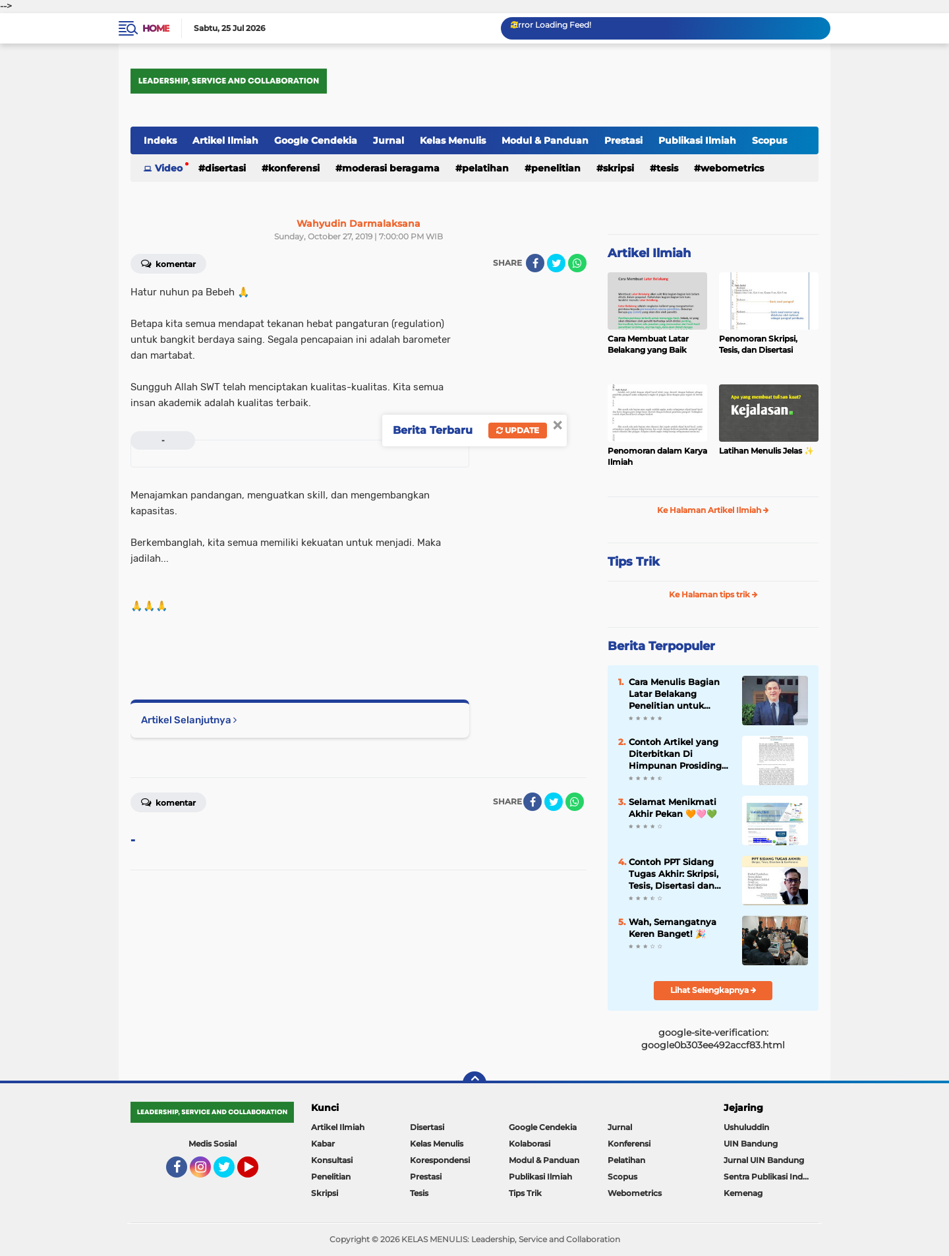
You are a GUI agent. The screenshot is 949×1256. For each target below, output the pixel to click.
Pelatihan (485, 168)
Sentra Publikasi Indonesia (771, 1176)
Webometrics (732, 168)
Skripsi (618, 168)
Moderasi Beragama (391, 168)
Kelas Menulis (453, 140)
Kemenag (743, 1193)
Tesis (667, 168)
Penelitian (556, 168)
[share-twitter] (556, 263)
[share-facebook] (535, 263)
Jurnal (388, 140)
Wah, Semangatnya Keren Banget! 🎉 (672, 927)
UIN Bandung (751, 1144)
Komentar (168, 263)
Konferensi (294, 168)
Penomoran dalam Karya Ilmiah (657, 456)
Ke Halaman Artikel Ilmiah (713, 510)
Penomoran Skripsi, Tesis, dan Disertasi (758, 344)
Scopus (769, 140)
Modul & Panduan (545, 140)
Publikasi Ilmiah (697, 140)
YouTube (257, 1172)
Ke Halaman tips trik (713, 594)
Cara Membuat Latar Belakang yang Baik (648, 344)
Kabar (323, 1144)
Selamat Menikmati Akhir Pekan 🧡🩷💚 (673, 807)
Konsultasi (332, 1160)
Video (169, 168)
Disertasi (225, 168)
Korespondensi (440, 1160)
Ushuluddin (746, 1127)
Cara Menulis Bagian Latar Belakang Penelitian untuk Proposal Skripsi (674, 694)
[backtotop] (474, 1083)
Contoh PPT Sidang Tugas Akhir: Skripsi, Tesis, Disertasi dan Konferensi (673, 874)
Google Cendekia (315, 140)
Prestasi (623, 140)
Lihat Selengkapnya (713, 990)
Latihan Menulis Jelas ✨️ (766, 451)
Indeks (160, 140)
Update (517, 430)
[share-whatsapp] (577, 263)
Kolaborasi (529, 1144)
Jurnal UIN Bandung (764, 1160)
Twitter (230, 1172)
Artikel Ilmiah (225, 140)
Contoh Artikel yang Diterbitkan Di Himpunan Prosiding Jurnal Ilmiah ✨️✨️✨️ (675, 754)
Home (155, 28)
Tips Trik (634, 561)
